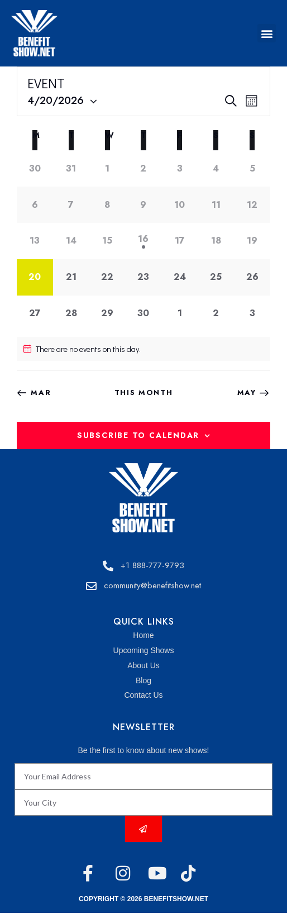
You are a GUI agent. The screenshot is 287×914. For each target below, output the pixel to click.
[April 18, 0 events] (216, 241)
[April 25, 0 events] (216, 277)
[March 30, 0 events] (35, 168)
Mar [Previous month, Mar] (41, 392)
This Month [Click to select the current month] (143, 392)
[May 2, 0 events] (216, 314)
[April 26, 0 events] (252, 277)
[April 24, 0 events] (179, 277)
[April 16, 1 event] (144, 241)
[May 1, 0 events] (179, 314)
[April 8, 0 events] (107, 205)
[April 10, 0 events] (179, 205)
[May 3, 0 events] (252, 314)
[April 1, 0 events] (107, 168)
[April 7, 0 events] (71, 205)
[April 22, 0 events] (107, 277)
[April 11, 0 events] (216, 205)
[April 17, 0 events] (179, 241)
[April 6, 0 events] (35, 205)
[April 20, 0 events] (35, 277)
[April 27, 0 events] (35, 314)
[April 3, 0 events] (179, 168)
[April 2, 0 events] (144, 168)
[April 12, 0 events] (252, 205)
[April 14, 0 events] (71, 241)
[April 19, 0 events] (252, 241)
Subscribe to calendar (138, 435)
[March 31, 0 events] (71, 168)
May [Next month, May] (246, 392)
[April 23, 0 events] (144, 277)
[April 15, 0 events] (107, 241)
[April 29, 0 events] (107, 314)
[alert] (143, 349)
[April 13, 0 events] (35, 241)
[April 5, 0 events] (252, 168)
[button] (266, 33)
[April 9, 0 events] (144, 205)
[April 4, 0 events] (216, 168)
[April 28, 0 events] (71, 314)
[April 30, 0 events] (144, 314)
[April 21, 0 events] (71, 277)
